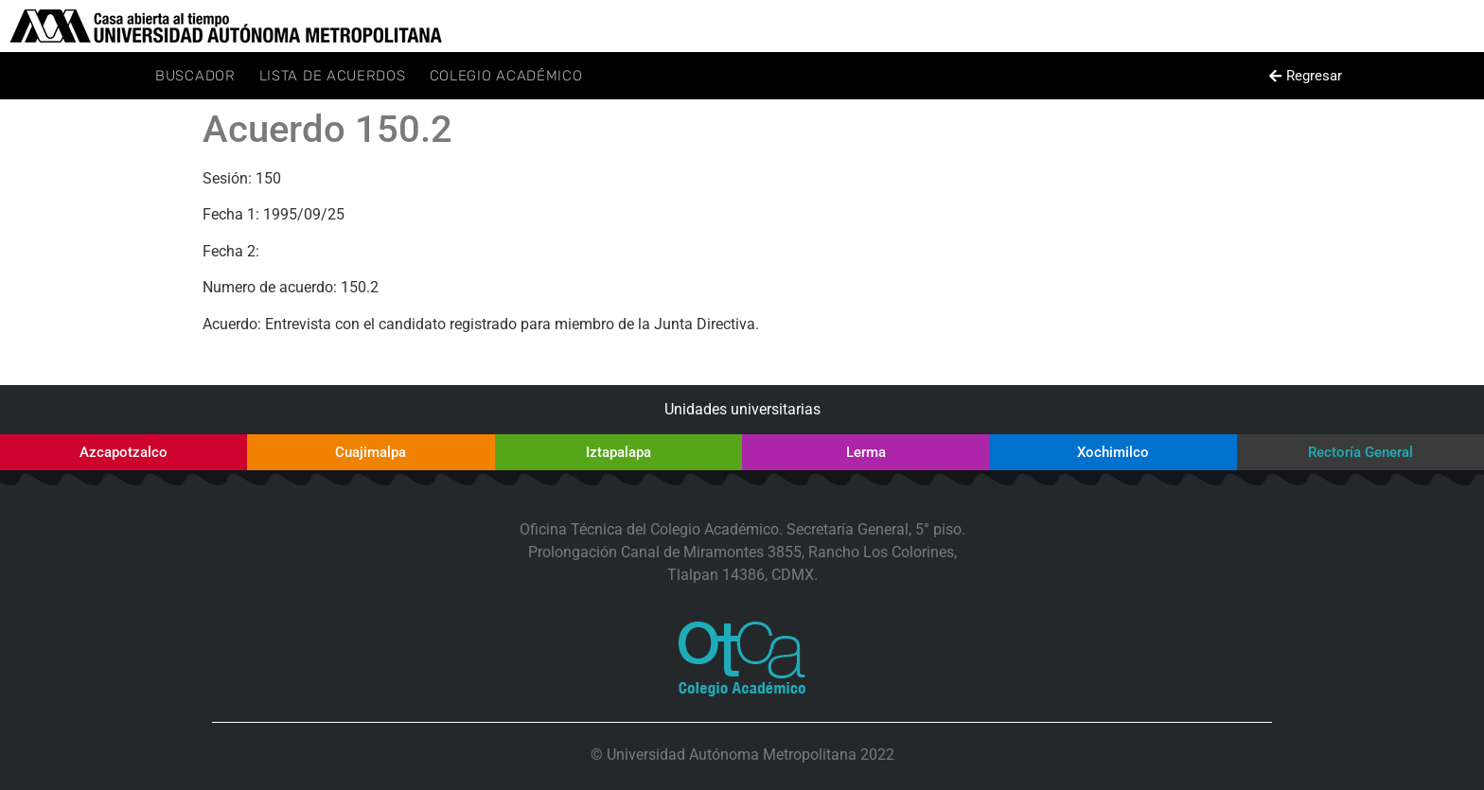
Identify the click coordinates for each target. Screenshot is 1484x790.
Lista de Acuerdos (332, 75)
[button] (1305, 76)
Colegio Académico (506, 75)
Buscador (195, 75)
